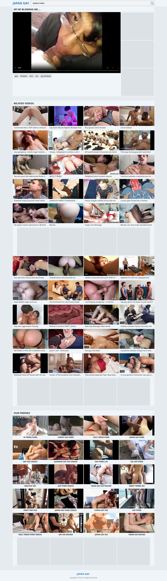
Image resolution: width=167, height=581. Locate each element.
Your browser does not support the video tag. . (67, 42)
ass (37, 76)
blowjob (23, 76)
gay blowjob (46, 76)
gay (16, 76)
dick (31, 76)
